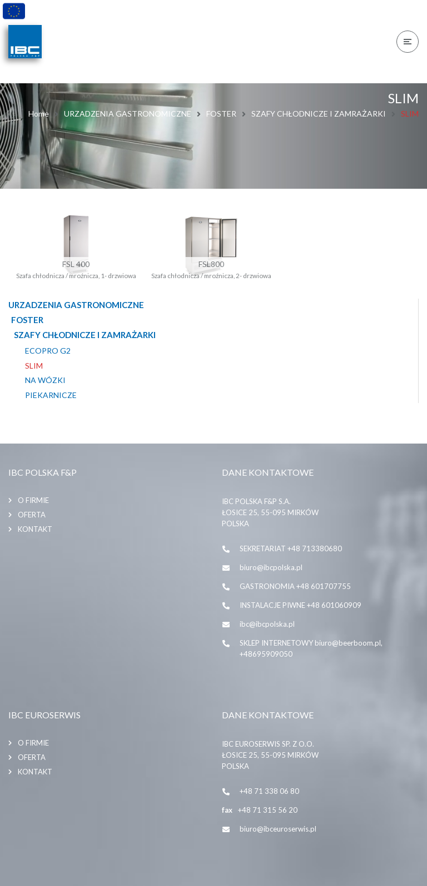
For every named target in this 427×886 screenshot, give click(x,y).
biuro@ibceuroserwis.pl (278, 828)
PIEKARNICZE (51, 395)
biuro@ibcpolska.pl (271, 567)
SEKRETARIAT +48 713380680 (291, 548)
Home (38, 113)
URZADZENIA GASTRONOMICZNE (127, 113)
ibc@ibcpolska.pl (267, 624)
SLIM (34, 365)
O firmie (33, 500)
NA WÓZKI (45, 380)
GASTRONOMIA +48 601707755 (295, 586)
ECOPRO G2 (48, 350)
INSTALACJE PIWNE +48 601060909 (300, 605)
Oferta (32, 514)
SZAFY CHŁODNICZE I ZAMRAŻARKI (318, 113)
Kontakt (35, 529)
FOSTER (221, 113)
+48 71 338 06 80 (269, 791)
